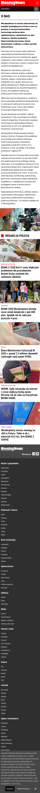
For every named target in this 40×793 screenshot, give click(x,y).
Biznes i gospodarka (9, 463)
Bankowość (4, 723)
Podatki (3, 574)
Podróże (3, 703)
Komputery (4, 554)
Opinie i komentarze (9, 718)
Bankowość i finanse (9, 510)
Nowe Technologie (6, 743)
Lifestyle (4, 685)
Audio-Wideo (5, 544)
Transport (4, 498)
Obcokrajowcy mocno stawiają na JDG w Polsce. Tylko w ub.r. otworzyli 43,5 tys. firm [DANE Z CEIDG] (18, 435)
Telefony (3, 561)
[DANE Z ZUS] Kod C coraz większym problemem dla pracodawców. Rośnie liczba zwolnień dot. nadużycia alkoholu (20, 272)
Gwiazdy (3, 693)
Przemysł (4, 488)
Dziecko (3, 597)
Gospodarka (4, 730)
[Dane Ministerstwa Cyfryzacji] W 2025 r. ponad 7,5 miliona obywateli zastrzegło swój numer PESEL (19, 353)
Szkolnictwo (4, 604)
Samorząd (4, 588)
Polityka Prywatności (23, 789)
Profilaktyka (4, 654)
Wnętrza (3, 710)
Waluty (3, 535)
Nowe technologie (8, 540)
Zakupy (3, 713)
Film (2, 667)
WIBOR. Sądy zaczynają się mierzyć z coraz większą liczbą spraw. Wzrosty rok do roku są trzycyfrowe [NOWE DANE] (19, 393)
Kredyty (3, 528)
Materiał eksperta (6, 740)
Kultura (4, 662)
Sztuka (3, 677)
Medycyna (4, 647)
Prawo (3, 581)
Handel (3, 475)
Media (3, 609)
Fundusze (4, 518)
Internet (3, 551)
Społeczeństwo (7, 566)
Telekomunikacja (6, 495)
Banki (2, 514)
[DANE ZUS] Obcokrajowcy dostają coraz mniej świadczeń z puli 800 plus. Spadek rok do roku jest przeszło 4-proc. (18, 313)
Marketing (4, 736)
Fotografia (4, 548)
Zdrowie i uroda (7, 629)
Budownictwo (5, 468)
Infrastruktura (5, 478)
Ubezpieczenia (5, 505)
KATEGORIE (5, 9)
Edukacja (4, 593)
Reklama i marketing (7, 620)
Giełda (3, 521)
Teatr (2, 680)
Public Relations (5, 617)
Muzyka (3, 673)
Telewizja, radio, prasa (7, 624)
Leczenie (3, 640)
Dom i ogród (4, 690)
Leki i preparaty (5, 643)
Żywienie (3, 657)
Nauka (3, 601)
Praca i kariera (5, 578)
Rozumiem (10, 789)
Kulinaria (3, 696)
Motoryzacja (4, 481)
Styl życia (4, 706)
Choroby (3, 633)
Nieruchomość (5, 485)
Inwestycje (4, 525)
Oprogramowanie (6, 558)
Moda (2, 700)
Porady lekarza (5, 650)
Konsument (4, 571)
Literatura (4, 670)
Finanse (3, 726)
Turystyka (4, 501)
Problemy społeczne (7, 584)
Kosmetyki (4, 637)
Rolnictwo (4, 491)
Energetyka (4, 471)
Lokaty (3, 531)
